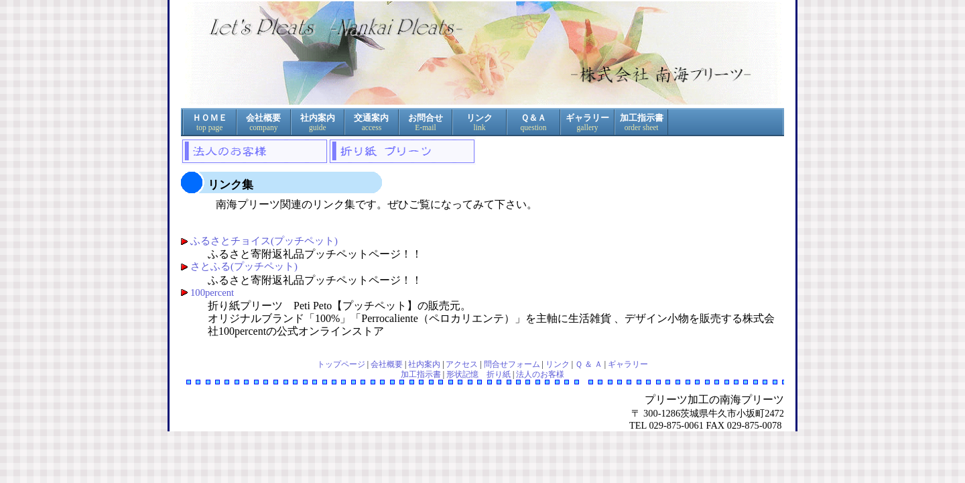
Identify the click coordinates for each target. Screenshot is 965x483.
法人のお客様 (540, 374)
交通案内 (371, 123)
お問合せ (426, 123)
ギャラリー (587, 123)
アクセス (462, 364)
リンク (479, 123)
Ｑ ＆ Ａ (588, 364)
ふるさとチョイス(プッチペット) (264, 240)
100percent (212, 292)
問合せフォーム (512, 364)
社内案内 (318, 123)
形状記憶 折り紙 (478, 374)
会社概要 (264, 123)
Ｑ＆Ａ (534, 123)
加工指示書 (642, 123)
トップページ (341, 364)
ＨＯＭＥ (210, 123)
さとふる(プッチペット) (244, 266)
